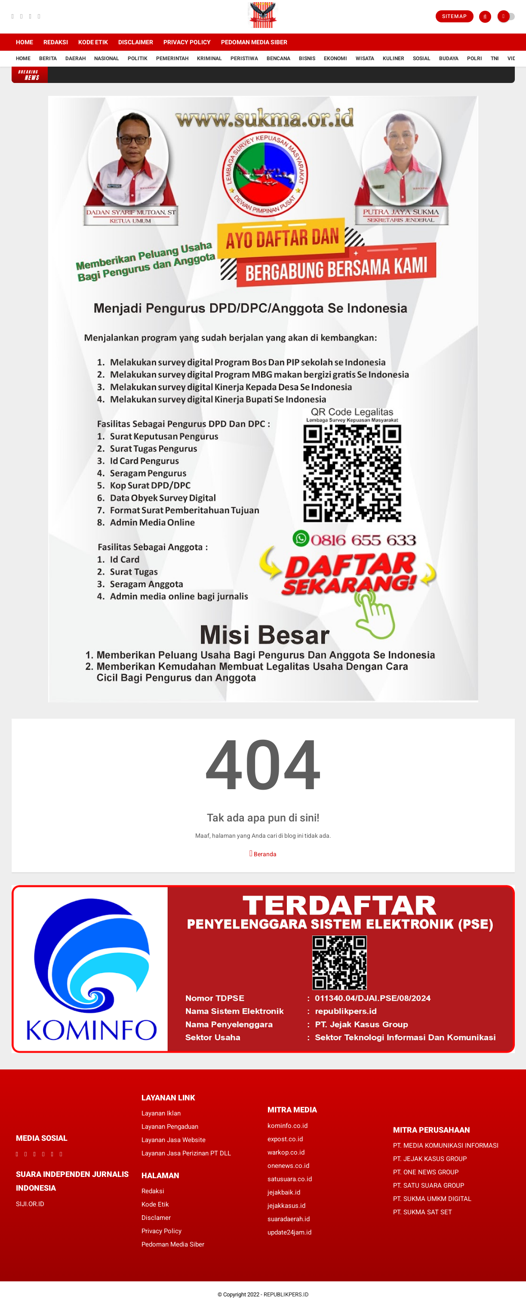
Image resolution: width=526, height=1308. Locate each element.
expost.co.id (285, 1139)
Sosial (422, 58)
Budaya (448, 58)
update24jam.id (289, 1232)
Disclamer (156, 1218)
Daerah (75, 58)
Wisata (365, 58)
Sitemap (454, 16)
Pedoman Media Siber (254, 42)
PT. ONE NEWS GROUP (425, 1172)
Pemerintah (172, 58)
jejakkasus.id (286, 1206)
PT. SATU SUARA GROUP (428, 1185)
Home (24, 42)
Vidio (514, 58)
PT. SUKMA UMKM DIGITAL (432, 1199)
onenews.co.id (288, 1166)
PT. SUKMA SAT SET (422, 1212)
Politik (138, 58)
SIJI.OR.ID (30, 1204)
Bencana (278, 58)
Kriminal (209, 58)
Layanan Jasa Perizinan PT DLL (186, 1153)
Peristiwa (244, 58)
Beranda (263, 853)
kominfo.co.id (288, 1126)
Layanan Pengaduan (169, 1126)
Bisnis (307, 58)
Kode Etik (93, 42)
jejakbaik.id (284, 1192)
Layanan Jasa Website (173, 1140)
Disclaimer (135, 42)
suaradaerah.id (289, 1219)
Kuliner (393, 58)
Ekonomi (335, 58)
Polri (474, 58)
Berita (48, 58)
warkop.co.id (286, 1152)
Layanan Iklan (161, 1113)
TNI (495, 58)
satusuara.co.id (290, 1179)
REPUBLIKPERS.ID (286, 1294)
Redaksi (55, 42)
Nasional (106, 58)
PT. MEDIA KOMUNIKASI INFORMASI (445, 1145)
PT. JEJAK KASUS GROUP (430, 1159)
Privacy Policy (187, 42)
